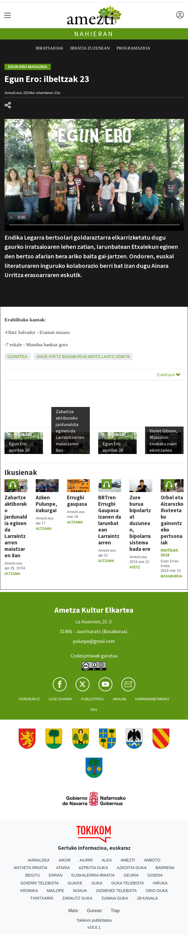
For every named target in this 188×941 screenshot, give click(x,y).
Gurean (94, 910)
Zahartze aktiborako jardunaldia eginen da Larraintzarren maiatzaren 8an (15, 526)
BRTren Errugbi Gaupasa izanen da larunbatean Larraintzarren (109, 520)
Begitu (32, 875)
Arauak (119, 698)
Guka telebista (127, 883)
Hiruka (160, 883)
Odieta (122, 356)
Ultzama (12, 574)
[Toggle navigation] (8, 15)
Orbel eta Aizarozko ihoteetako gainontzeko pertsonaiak (172, 520)
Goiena (155, 875)
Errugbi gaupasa (77, 500)
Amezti (128, 860)
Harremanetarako (152, 698)
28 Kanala (147, 898)
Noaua (80, 890)
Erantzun (168, 374)
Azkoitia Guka (132, 867)
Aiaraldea (39, 860)
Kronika (29, 890)
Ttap (115, 910)
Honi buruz (29, 698)
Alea (107, 860)
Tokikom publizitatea (94, 920)
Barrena (165, 867)
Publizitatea (92, 698)
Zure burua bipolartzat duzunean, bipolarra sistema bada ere (140, 523)
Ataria (63, 867)
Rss (94, 709)
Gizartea (17, 356)
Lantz (107, 356)
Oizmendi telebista (116, 890)
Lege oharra (60, 698)
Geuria (131, 875)
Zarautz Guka (77, 898)
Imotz (94, 356)
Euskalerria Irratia (93, 875)
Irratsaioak (50, 48)
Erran (55, 875)
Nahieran (94, 33)
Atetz (55, 356)
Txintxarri (41, 898)
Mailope (55, 890)
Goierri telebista (39, 883)
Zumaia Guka (114, 898)
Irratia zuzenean (90, 48)
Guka (96, 883)
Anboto (152, 860)
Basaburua (74, 356)
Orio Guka (157, 890)
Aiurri (86, 860)
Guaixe (75, 883)
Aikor (65, 860)
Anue (42, 356)
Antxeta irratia (30, 867)
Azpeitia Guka (93, 867)
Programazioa (133, 48)
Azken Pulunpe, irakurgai (46, 504)
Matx (73, 910)
